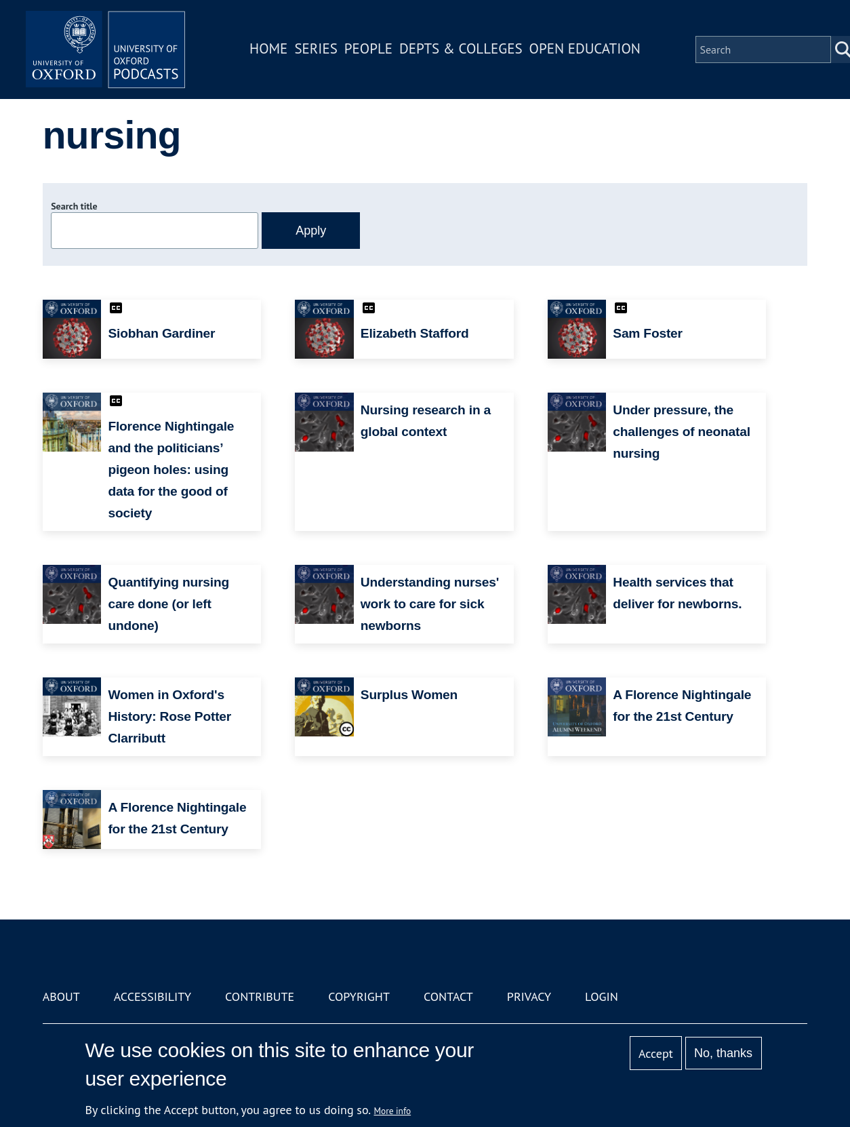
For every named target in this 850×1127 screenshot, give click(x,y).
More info (392, 1111)
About (61, 996)
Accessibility (152, 996)
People (370, 50)
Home (270, 50)
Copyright (359, 996)
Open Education (586, 50)
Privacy (529, 996)
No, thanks (723, 1053)
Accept (656, 1053)
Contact (448, 996)
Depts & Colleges (463, 50)
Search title (74, 206)
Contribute (259, 996)
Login (601, 996)
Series (317, 50)
